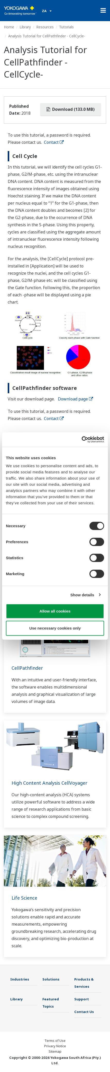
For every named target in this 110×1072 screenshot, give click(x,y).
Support (81, 999)
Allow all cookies (55, 611)
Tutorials (66, 26)
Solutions (50, 979)
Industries (19, 979)
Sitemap (55, 1051)
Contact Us (84, 1011)
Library (25, 26)
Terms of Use (55, 1040)
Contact (54, 142)
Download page (75, 399)
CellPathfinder (27, 668)
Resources (45, 26)
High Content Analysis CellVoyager (49, 783)
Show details (82, 594)
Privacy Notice (55, 1046)
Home (9, 26)
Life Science (24, 898)
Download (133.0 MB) (71, 109)
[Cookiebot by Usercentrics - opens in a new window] (81, 439)
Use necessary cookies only (55, 628)
